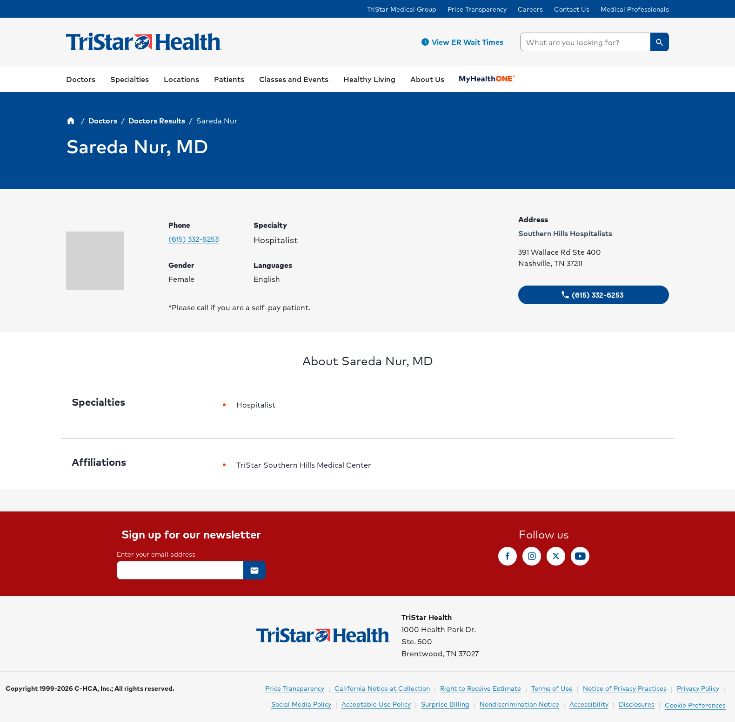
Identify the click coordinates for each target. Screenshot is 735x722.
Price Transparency (477, 9)
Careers (530, 9)
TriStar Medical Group (401, 9)
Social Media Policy (301, 704)
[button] (463, 42)
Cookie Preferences (695, 705)
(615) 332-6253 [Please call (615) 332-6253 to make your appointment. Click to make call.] (193, 239)
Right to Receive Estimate (480, 688)
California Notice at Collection (382, 688)
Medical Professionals (635, 9)
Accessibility (588, 704)
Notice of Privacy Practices (625, 688)
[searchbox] (594, 42)
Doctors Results (156, 120)
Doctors (102, 120)
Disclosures (637, 704)
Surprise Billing (445, 704)
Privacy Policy (698, 688)
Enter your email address (156, 554)
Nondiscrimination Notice (519, 704)
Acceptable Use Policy (376, 704)
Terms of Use (552, 688)
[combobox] (594, 42)
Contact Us (571, 9)
